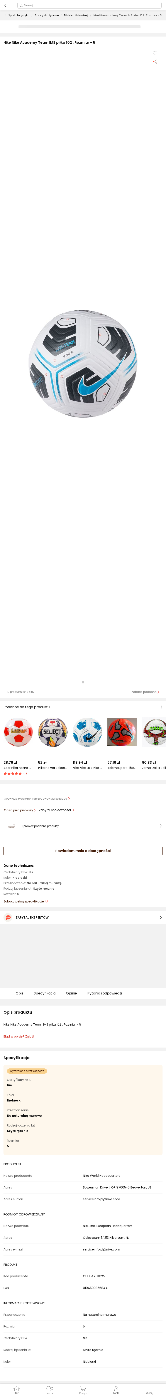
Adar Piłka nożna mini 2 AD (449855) (18, 768)
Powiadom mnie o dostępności (83, 850)
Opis (19, 993)
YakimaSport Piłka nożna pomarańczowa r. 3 (122, 768)
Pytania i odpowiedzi (104, 993)
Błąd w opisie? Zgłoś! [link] (18, 1036)
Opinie (71, 993)
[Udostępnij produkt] (155, 61)
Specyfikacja (45, 993)
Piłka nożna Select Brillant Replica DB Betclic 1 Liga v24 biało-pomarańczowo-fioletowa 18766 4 (53, 768)
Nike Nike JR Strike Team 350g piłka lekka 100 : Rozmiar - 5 (87, 768)
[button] (83, 364)
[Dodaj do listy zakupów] (155, 53)
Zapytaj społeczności (55, 810)
